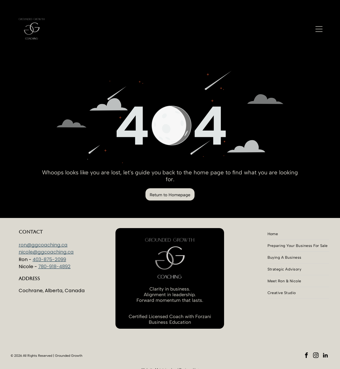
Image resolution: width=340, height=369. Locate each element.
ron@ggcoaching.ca (43, 233)
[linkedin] (325, 344)
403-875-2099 (49, 247)
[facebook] (306, 344)
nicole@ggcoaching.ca (46, 240)
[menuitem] (298, 222)
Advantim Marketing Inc (171, 362)
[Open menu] (319, 20)
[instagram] (316, 344)
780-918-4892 (54, 254)
